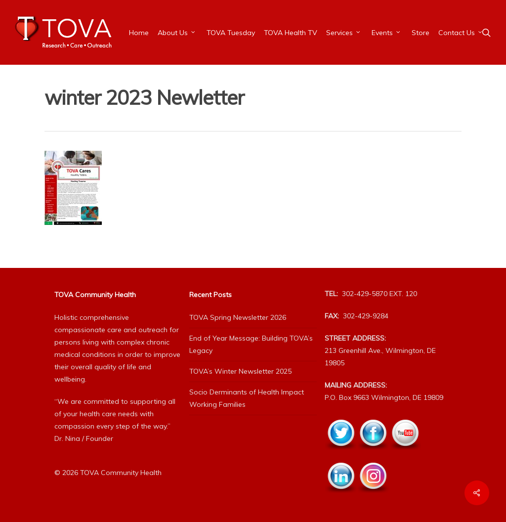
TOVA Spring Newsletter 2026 (237, 317)
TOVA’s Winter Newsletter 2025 (240, 371)
